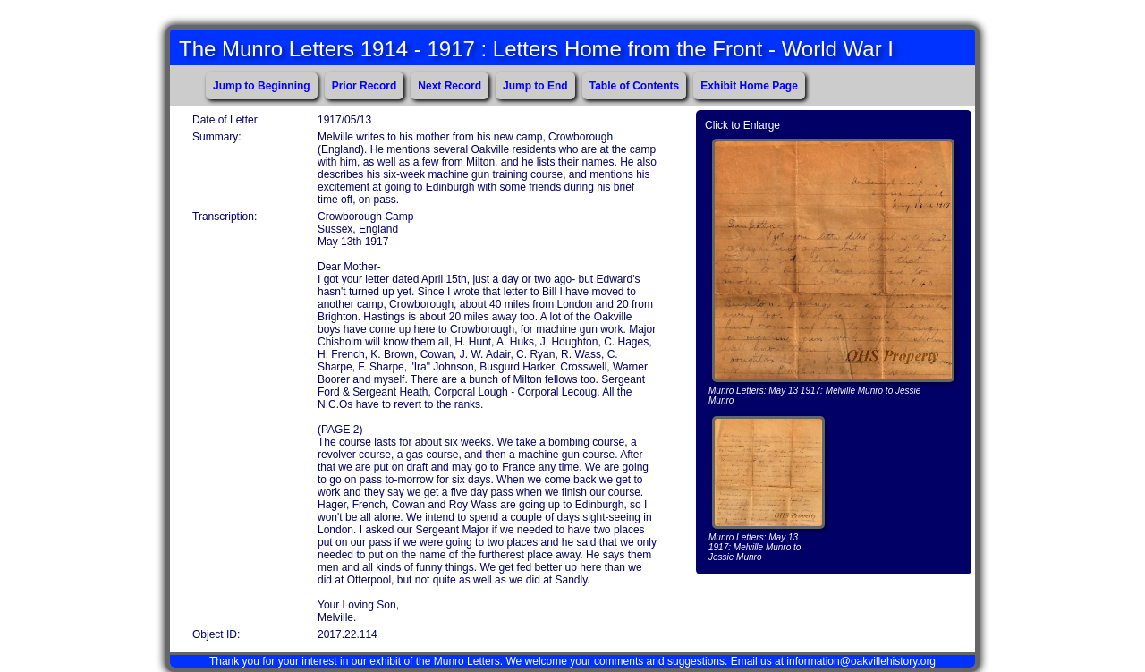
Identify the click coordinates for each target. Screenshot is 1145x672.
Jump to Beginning (261, 86)
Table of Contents (634, 86)
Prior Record (364, 86)
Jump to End (535, 86)
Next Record (449, 86)
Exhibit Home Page (749, 86)
